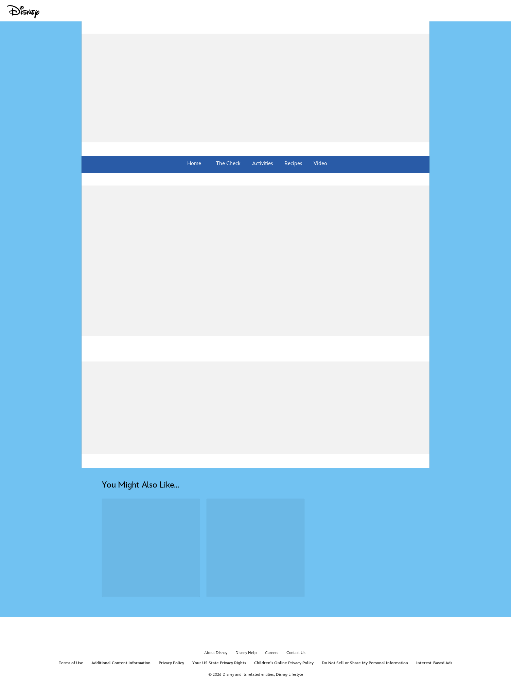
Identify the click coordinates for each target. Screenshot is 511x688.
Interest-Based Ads (434, 663)
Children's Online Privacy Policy (284, 663)
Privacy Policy (171, 663)
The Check (228, 163)
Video (319, 163)
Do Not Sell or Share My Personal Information (365, 663)
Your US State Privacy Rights (219, 663)
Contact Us (295, 652)
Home (194, 163)
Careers (271, 652)
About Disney (215, 652)
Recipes (292, 163)
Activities (262, 163)
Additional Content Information (121, 663)
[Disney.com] (23, 12)
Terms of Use (71, 663)
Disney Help (246, 652)
